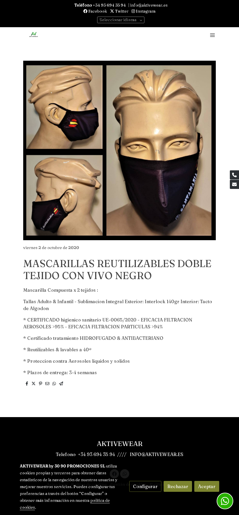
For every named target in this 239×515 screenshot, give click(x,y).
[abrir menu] (212, 35)
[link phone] (234, 174)
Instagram (144, 11)
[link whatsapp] (225, 501)
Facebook (95, 11)
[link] (33, 34)
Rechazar (177, 486)
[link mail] (234, 184)
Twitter (119, 11)
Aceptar (207, 486)
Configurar (145, 486)
